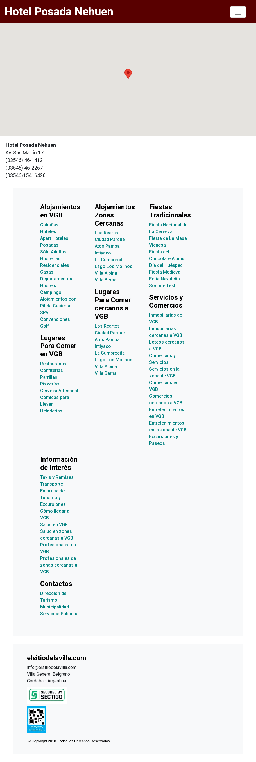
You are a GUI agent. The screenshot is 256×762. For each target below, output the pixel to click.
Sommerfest (162, 285)
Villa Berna (106, 280)
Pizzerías (50, 384)
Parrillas (48, 377)
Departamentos (56, 278)
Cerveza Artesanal (59, 390)
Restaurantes (54, 363)
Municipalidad (54, 607)
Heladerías (51, 411)
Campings (50, 292)
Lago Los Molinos (113, 266)
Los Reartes (107, 232)
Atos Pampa (107, 246)
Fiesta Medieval (165, 272)
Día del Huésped (166, 265)
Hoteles (48, 231)
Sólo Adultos (53, 251)
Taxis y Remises (57, 477)
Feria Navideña (164, 278)
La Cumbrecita (110, 259)
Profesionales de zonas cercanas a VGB (58, 565)
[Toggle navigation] (238, 12)
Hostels (48, 285)
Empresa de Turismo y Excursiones (53, 497)
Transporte (51, 484)
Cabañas (49, 224)
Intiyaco (103, 253)
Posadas (49, 245)
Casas (46, 272)
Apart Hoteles (54, 238)
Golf (44, 326)
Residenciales (54, 265)
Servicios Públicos (59, 613)
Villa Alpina (106, 273)
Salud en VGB (54, 524)
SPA (44, 312)
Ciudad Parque (110, 239)
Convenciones (55, 319)
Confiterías (51, 370)
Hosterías (50, 258)
